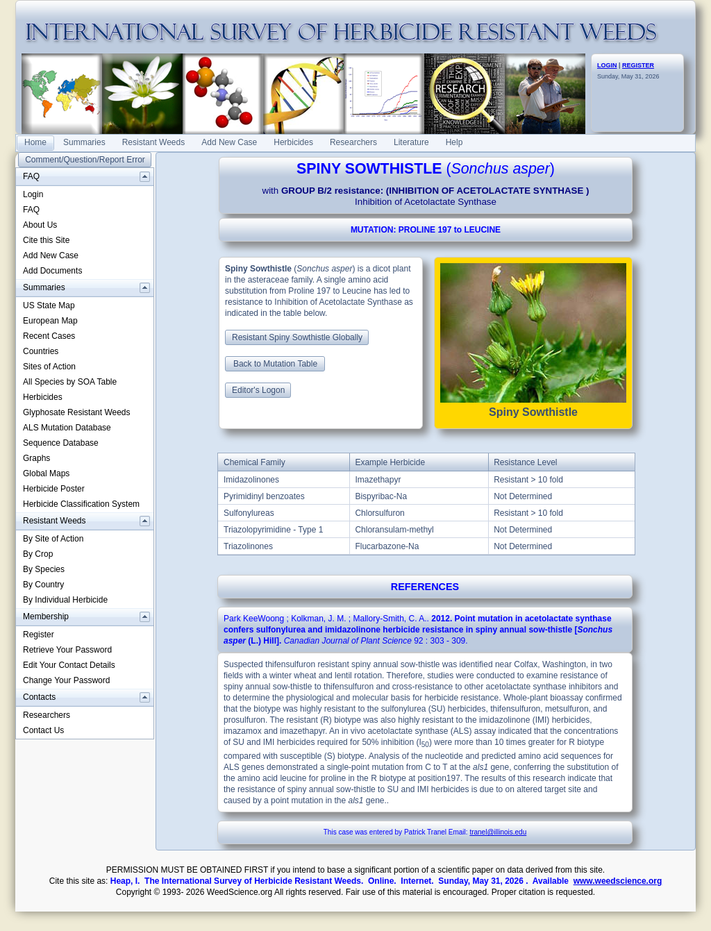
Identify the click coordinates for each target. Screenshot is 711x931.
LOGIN (607, 65)
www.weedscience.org (618, 881)
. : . (418, 630)
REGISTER (638, 65)
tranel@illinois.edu (497, 832)
